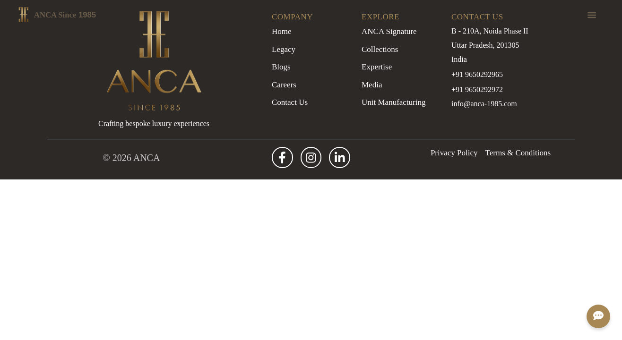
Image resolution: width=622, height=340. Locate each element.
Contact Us (290, 102)
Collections (380, 49)
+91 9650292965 (477, 74)
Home (282, 31)
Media (372, 84)
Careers (284, 84)
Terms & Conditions (518, 152)
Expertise (377, 66)
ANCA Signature (389, 31)
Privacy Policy (454, 152)
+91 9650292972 (477, 89)
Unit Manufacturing (394, 102)
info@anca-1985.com (484, 104)
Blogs (281, 66)
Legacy (283, 49)
